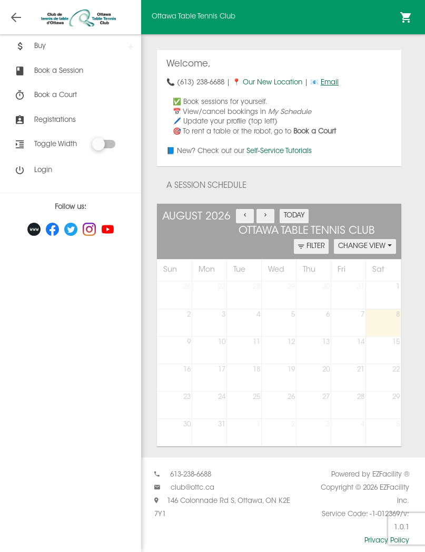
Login (32, 170)
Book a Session (48, 71)
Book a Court (45, 95)
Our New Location (272, 82)
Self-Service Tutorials (279, 151)
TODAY (294, 215)
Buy (29, 46)
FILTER (311, 247)
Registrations (44, 120)
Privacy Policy (386, 540)
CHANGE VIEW (365, 246)
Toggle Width (55, 144)
